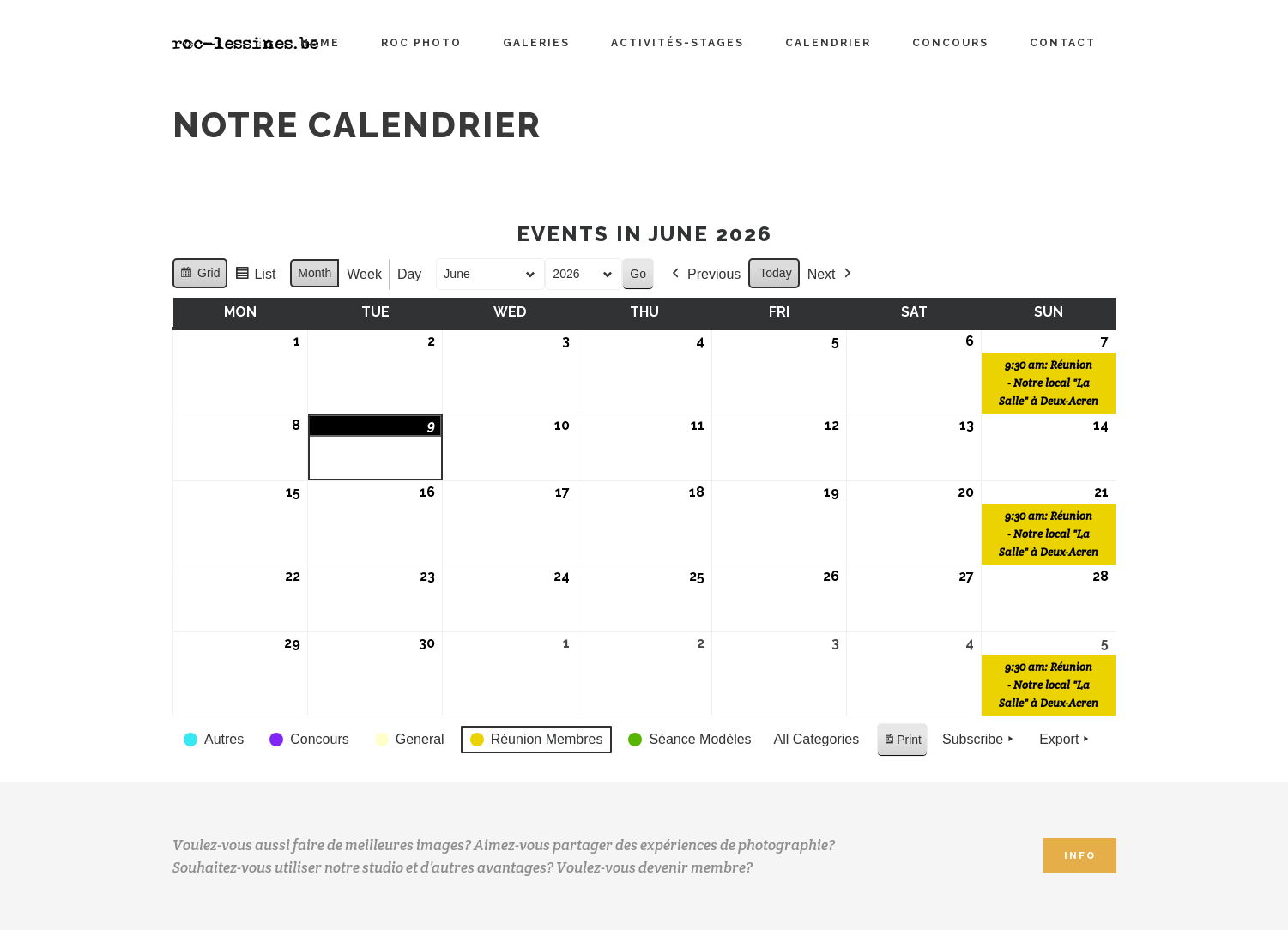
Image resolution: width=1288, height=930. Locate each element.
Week (364, 274)
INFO (1080, 855)
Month (314, 273)
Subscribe (978, 739)
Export (1065, 739)
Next (830, 275)
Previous (704, 275)
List (254, 277)
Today (775, 273)
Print (902, 742)
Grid (199, 275)
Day (408, 274)
